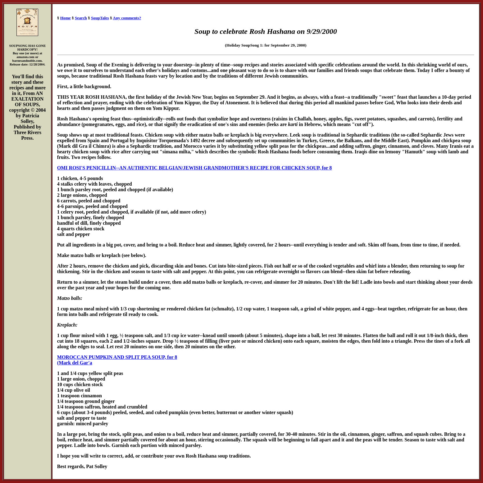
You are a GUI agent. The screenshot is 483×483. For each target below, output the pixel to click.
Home (65, 18)
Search (81, 18)
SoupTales (100, 18)
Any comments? (127, 18)
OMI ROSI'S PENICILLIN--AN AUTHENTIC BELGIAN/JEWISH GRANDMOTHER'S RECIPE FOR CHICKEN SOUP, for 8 (194, 167)
